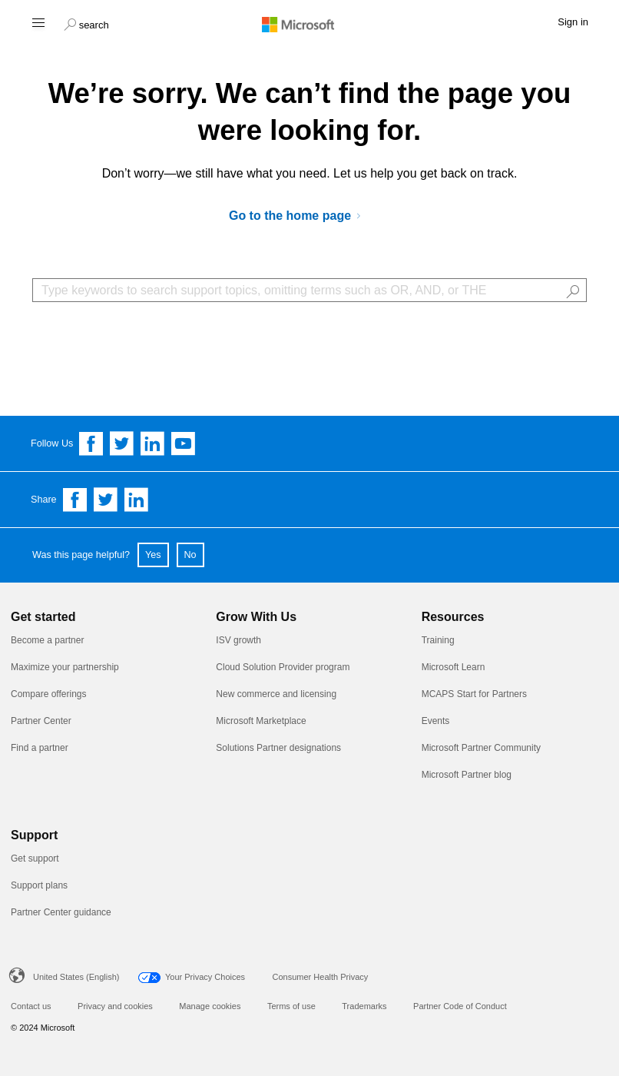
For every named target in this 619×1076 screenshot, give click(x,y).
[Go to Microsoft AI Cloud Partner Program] (300, 216)
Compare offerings (49, 694)
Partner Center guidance (61, 912)
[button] (86, 23)
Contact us (31, 1006)
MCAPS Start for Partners (474, 694)
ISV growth (238, 640)
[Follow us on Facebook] (91, 443)
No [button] (190, 555)
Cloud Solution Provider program (282, 667)
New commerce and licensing (276, 694)
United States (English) (76, 976)
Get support (35, 858)
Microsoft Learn (453, 667)
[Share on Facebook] (75, 499)
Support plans (39, 885)
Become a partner (47, 640)
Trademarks (364, 1006)
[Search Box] (309, 290)
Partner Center (41, 721)
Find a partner (39, 747)
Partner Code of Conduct (460, 1006)
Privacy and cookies (115, 1006)
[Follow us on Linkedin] (153, 443)
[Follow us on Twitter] (122, 443)
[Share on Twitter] (106, 499)
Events (436, 721)
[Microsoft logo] (309, 24)
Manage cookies (209, 1006)
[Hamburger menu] (37, 22)
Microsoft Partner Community (481, 747)
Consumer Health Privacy (321, 976)
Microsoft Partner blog (466, 774)
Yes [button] (153, 555)
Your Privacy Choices (205, 976)
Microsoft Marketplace (261, 721)
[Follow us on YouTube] (183, 443)
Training (438, 640)
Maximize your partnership (65, 667)
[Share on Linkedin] (136, 499)
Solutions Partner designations (278, 747)
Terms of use (291, 1006)
